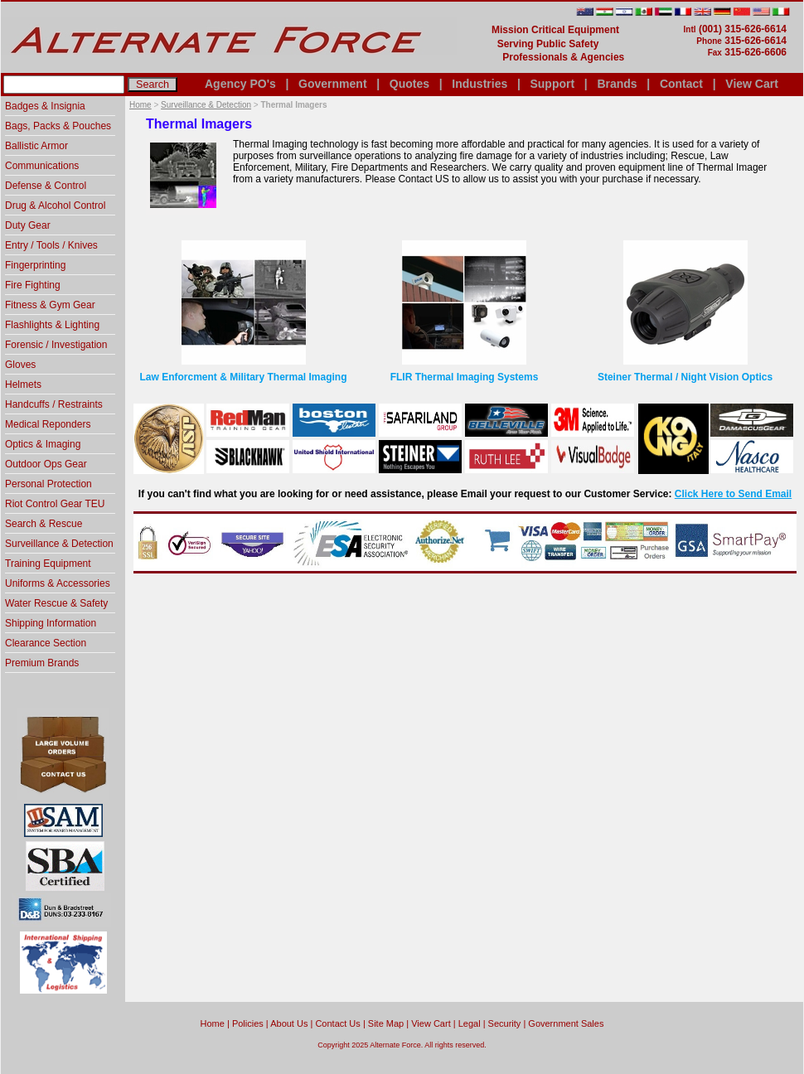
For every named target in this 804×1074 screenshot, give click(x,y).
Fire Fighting (33, 285)
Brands (617, 83)
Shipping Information (50, 623)
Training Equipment (48, 563)
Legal (469, 1023)
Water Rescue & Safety (56, 603)
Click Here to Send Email (733, 494)
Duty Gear (28, 225)
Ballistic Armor (36, 146)
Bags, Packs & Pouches (58, 126)
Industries (479, 83)
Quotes (409, 83)
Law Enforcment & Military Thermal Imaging (242, 377)
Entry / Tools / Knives (51, 245)
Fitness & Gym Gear (50, 305)
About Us (289, 1023)
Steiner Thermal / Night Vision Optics (685, 377)
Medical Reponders (47, 424)
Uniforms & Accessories (57, 583)
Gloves (20, 364)
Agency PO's (240, 83)
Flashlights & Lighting (52, 325)
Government (332, 83)
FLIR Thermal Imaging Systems (464, 377)
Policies (248, 1023)
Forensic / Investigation (56, 345)
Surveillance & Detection (206, 104)
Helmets (23, 384)
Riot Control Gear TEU (55, 504)
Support (552, 83)
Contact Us (337, 1023)
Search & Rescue (43, 524)
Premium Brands (42, 663)
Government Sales (565, 1023)
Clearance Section (45, 643)
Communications (42, 166)
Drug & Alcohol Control (55, 205)
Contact (681, 83)
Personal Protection (48, 484)
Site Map (386, 1023)
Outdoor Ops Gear (46, 464)
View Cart (751, 83)
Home (140, 104)
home (213, 1023)
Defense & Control (45, 185)
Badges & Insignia (45, 106)
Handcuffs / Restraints (54, 404)
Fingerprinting (35, 265)
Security (504, 1023)
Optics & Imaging (42, 444)
